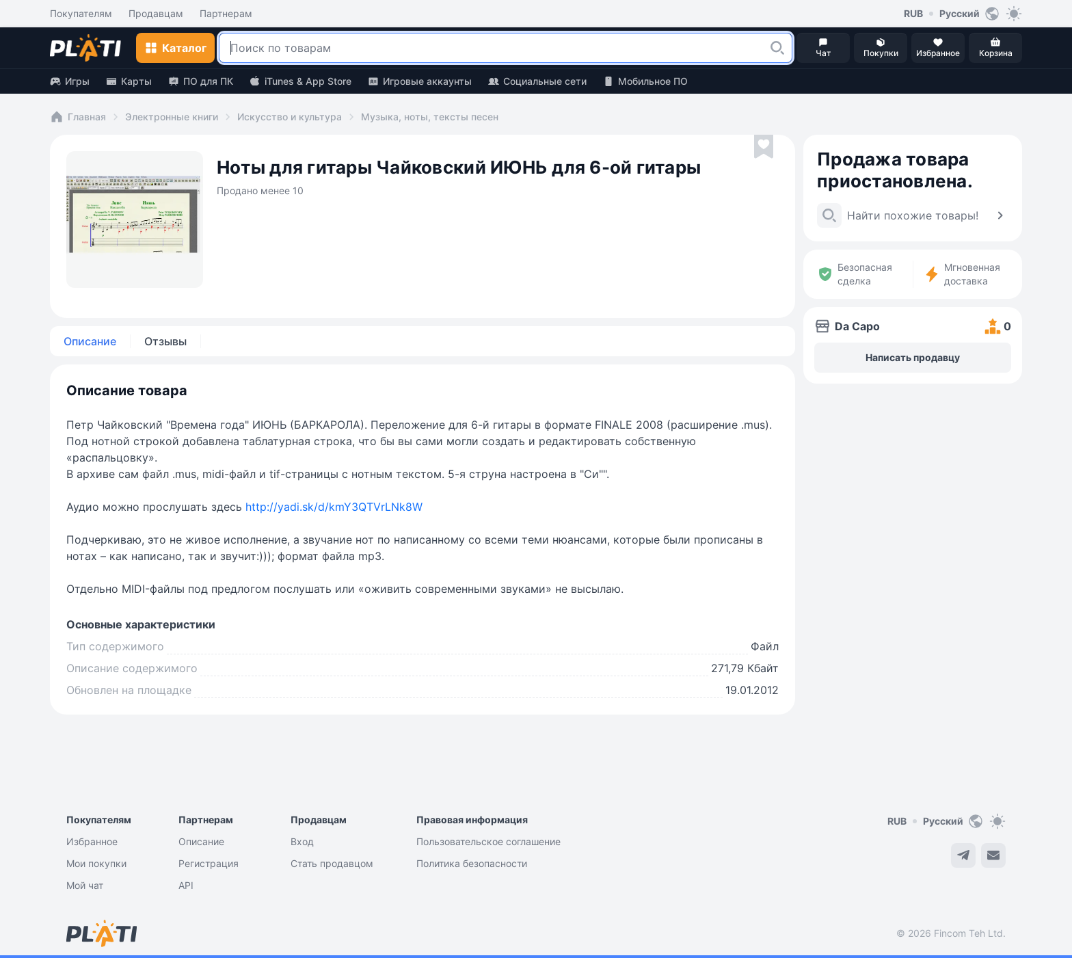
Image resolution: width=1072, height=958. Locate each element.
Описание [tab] (90, 341)
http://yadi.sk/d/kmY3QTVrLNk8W (334, 507)
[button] (777, 48)
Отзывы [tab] (165, 341)
